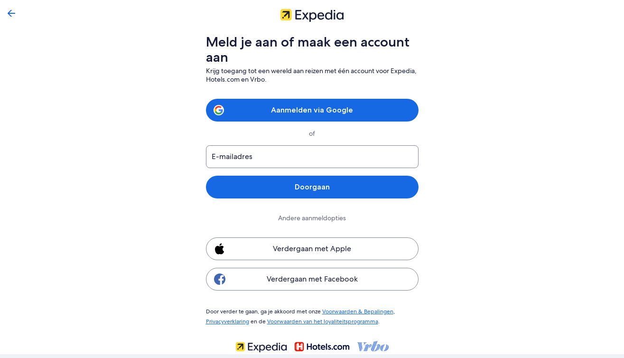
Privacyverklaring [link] (227, 320)
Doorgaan (312, 186)
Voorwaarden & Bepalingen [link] (352, 311)
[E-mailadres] (312, 156)
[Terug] (11, 13)
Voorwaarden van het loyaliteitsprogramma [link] (319, 320)
